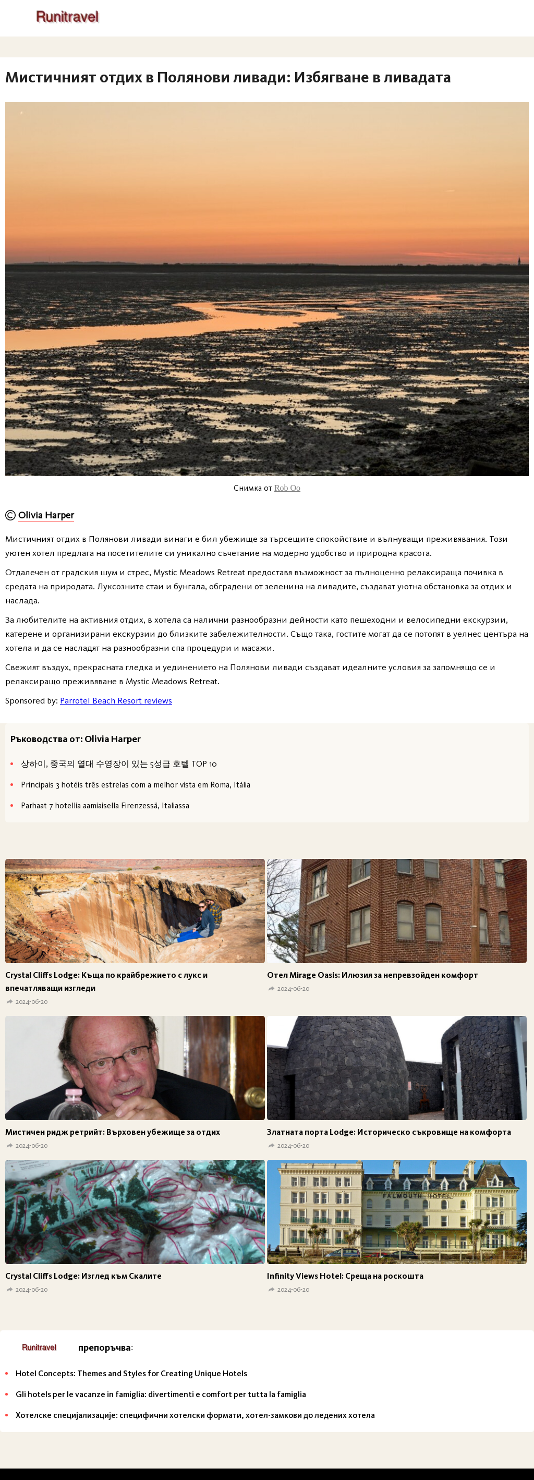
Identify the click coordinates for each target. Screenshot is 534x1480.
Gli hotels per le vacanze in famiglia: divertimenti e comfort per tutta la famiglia (161, 1394)
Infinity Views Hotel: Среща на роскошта (345, 1276)
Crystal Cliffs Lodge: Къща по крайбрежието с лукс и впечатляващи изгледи (106, 981)
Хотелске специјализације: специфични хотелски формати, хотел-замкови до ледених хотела (195, 1415)
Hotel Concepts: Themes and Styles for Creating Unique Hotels (131, 1373)
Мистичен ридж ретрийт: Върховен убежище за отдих (112, 1132)
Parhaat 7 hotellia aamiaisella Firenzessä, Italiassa (105, 805)
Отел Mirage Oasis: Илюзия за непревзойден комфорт (372, 975)
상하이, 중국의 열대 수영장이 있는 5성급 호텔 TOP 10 (119, 764)
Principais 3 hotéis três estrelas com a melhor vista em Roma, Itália (135, 785)
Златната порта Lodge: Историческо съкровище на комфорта (389, 1132)
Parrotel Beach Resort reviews (116, 700)
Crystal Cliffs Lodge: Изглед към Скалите (83, 1276)
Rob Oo (287, 487)
